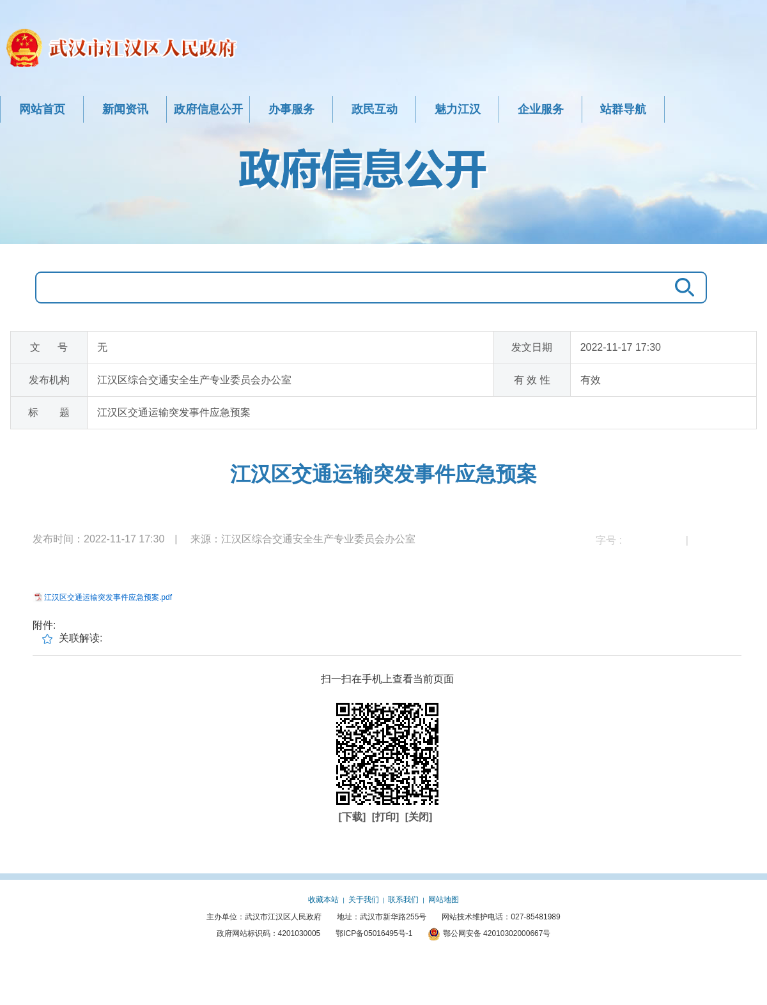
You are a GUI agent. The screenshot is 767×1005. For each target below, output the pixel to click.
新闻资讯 (125, 109)
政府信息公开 (208, 109)
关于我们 (363, 899)
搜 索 (681, 287)
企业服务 (541, 109)
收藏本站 (323, 899)
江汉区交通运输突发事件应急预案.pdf (108, 597)
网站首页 (42, 109)
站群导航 (623, 109)
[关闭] (419, 816)
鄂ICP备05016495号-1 (374, 933)
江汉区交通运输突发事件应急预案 (383, 474)
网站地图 (443, 899)
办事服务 (291, 109)
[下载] (354, 816)
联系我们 (403, 899)
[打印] (387, 816)
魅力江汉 (458, 109)
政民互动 (375, 109)
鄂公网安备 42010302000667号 (489, 933)
